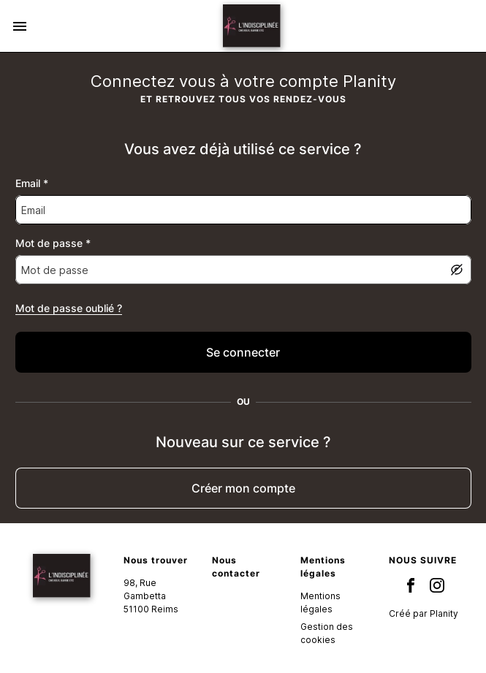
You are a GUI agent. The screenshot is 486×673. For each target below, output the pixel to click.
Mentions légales (320, 602)
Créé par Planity (423, 613)
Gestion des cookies (326, 633)
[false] (243, 352)
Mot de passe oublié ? (68, 308)
